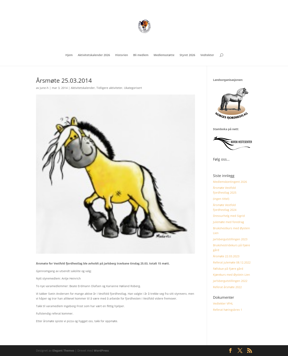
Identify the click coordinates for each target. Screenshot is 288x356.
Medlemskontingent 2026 (230, 182)
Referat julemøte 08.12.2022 (232, 262)
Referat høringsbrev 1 (227, 310)
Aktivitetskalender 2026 (94, 55)
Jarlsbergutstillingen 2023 (230, 239)
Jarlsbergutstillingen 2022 (230, 281)
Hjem (69, 55)
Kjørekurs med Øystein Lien (231, 275)
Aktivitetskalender (83, 88)
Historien (121, 55)
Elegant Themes (63, 350)
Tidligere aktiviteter (109, 88)
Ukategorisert (133, 88)
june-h (44, 88)
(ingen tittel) (221, 199)
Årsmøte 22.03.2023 (226, 256)
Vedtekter (207, 55)
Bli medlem (140, 55)
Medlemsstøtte (164, 55)
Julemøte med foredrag (228, 222)
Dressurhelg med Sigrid (229, 216)
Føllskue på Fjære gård (228, 269)
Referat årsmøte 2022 (227, 287)
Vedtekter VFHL (223, 303)
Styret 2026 (187, 55)
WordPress (101, 350)
